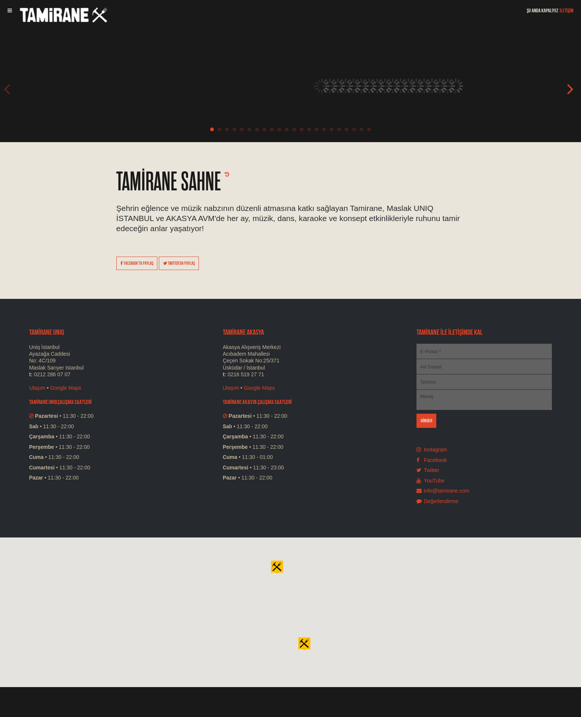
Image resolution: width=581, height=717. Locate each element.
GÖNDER (427, 420)
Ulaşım (37, 388)
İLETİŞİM (567, 10)
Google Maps (65, 388)
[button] (304, 643)
